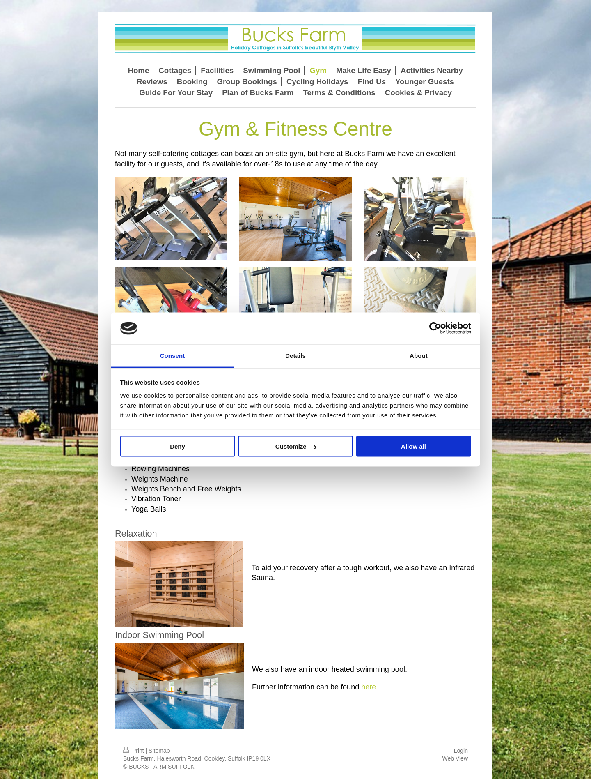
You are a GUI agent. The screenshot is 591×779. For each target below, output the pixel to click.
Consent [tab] (172, 355)
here (368, 687)
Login (461, 750)
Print (134, 750)
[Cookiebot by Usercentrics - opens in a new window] (435, 328)
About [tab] (419, 355)
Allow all (413, 446)
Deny (177, 446)
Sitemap (159, 750)
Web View (455, 758)
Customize (295, 446)
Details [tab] (295, 355)
